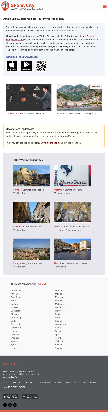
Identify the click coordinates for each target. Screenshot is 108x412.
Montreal (59, 297)
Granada (15, 334)
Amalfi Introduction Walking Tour (82, 113)
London (59, 290)
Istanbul (15, 338)
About (7, 382)
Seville (58, 331)
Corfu (13, 321)
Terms (84, 382)
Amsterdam (16, 290)
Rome (58, 328)
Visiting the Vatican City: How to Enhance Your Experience (72, 228)
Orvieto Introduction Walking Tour (27, 228)
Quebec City (61, 324)
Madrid (58, 294)
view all (42, 284)
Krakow (14, 341)
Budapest (15, 311)
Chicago (15, 314)
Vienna (58, 348)
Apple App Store (84, 36)
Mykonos (59, 304)
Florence (15, 331)
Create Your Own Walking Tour (31, 113)
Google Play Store (15, 40)
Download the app (50, 143)
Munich (59, 301)
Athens (14, 294)
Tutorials (29, 382)
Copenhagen (17, 318)
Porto (57, 318)
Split (57, 334)
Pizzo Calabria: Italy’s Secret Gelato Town (70, 265)
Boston (14, 304)
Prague (58, 321)
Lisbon (14, 348)
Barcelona (15, 297)
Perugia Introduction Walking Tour (27, 265)
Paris (57, 314)
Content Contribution (14, 387)
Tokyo (58, 338)
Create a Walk (43, 382)
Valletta (59, 341)
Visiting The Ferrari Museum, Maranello (68, 191)
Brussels (15, 307)
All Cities (17, 382)
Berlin (13, 301)
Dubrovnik (16, 324)
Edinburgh (16, 328)
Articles (57, 382)
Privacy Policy (71, 382)
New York (60, 311)
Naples (58, 307)
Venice (58, 345)
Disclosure (94, 382)
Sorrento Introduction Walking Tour (28, 191)
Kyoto (14, 345)
